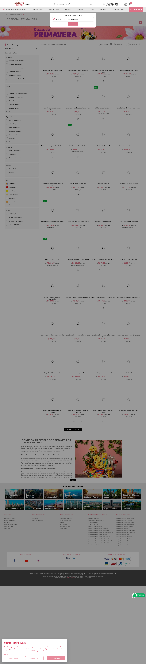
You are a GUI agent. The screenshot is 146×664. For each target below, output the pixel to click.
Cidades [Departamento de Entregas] (67, 9)
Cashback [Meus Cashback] (116, 4)
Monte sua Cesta (118, 9)
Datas (92, 9)
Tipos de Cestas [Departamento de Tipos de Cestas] (37, 9)
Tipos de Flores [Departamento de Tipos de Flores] (54, 9)
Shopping (103, 9)
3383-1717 (109, 4)
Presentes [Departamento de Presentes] (80, 9)
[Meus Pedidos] (125, 4)
